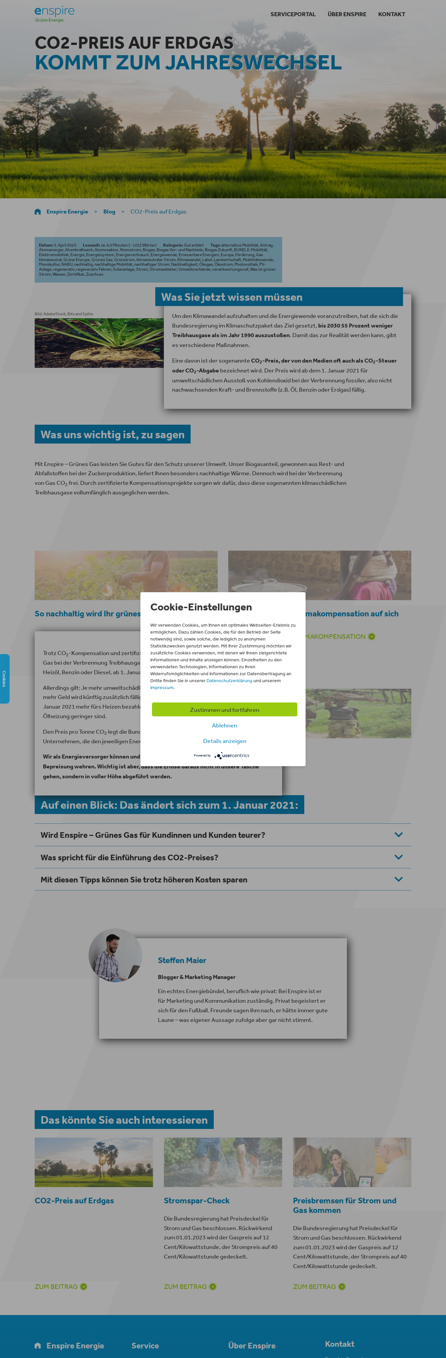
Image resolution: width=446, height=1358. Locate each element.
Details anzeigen (224, 740)
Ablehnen (224, 724)
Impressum (161, 687)
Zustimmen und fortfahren (224, 709)
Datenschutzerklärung (229, 680)
